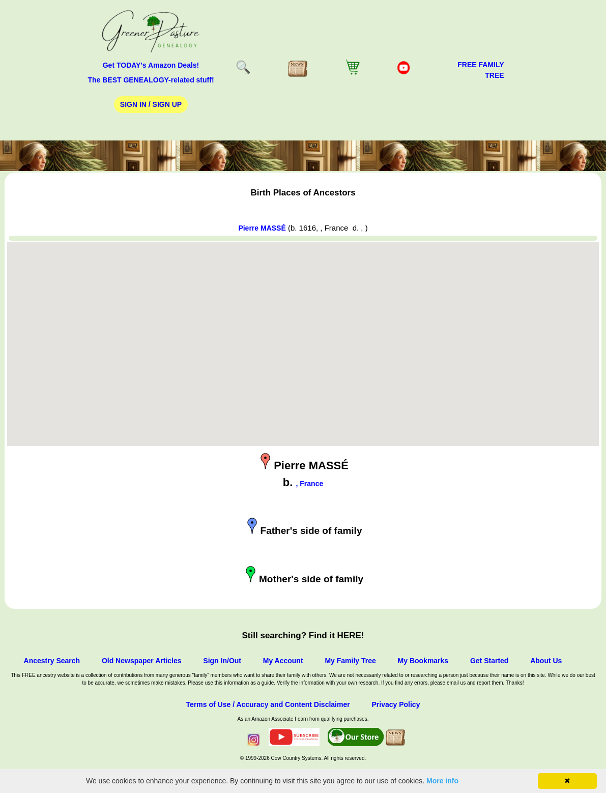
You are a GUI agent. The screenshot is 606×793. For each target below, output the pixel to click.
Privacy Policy (395, 704)
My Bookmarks (423, 661)
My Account (283, 661)
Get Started (489, 661)
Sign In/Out (222, 661)
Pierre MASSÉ (261, 228)
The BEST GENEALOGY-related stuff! (151, 80)
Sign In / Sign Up (151, 104)
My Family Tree (350, 661)
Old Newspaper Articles (142, 661)
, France (310, 483)
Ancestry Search (52, 661)
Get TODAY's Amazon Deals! (151, 65)
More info (442, 781)
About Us (546, 661)
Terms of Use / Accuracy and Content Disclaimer (268, 704)
